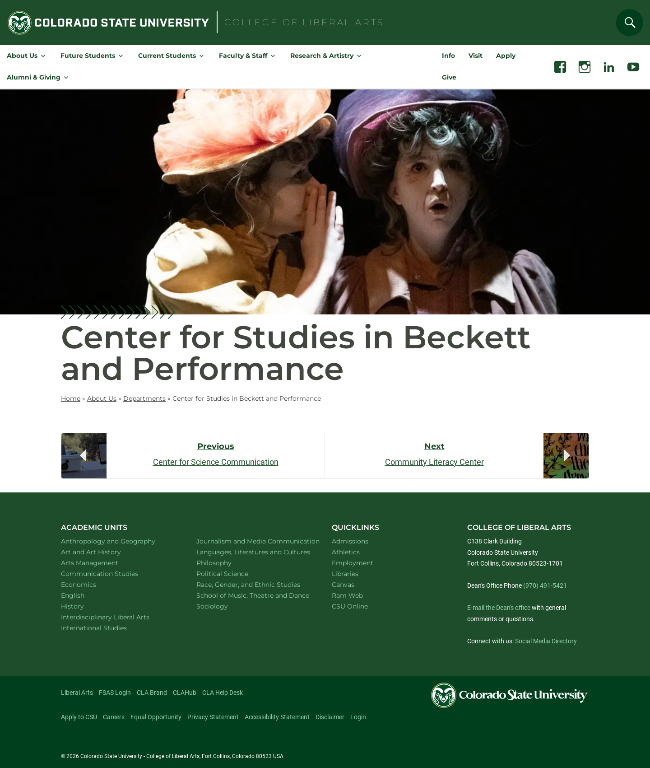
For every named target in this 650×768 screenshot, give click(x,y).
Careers (114, 717)
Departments (144, 398)
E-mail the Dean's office (498, 607)
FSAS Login (115, 692)
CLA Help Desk (222, 692)
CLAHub (184, 692)
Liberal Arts (77, 692)
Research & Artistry (321, 56)
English (84, 595)
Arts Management (101, 562)
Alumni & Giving (33, 77)
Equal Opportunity (155, 717)
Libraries (345, 574)
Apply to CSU (79, 717)
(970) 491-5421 (545, 585)
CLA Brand (152, 692)
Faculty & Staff (243, 56)
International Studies (105, 627)
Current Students (167, 56)
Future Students (87, 56)
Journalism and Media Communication (253, 541)
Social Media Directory (546, 641)
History (84, 606)
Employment (352, 563)
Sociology (224, 606)
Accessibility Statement (277, 717)
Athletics (346, 552)
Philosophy (225, 562)
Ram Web (347, 595)
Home (70, 398)
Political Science (234, 573)
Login (358, 717)
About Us (22, 56)
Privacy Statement (213, 717)
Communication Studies (111, 573)
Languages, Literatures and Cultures (253, 552)
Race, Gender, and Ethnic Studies (253, 584)
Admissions (350, 541)
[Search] (629, 22)
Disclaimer (330, 717)
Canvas (343, 585)
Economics (90, 584)
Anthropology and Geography (118, 541)
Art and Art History (102, 552)
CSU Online (350, 606)
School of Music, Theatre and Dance (253, 595)
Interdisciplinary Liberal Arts (117, 617)
